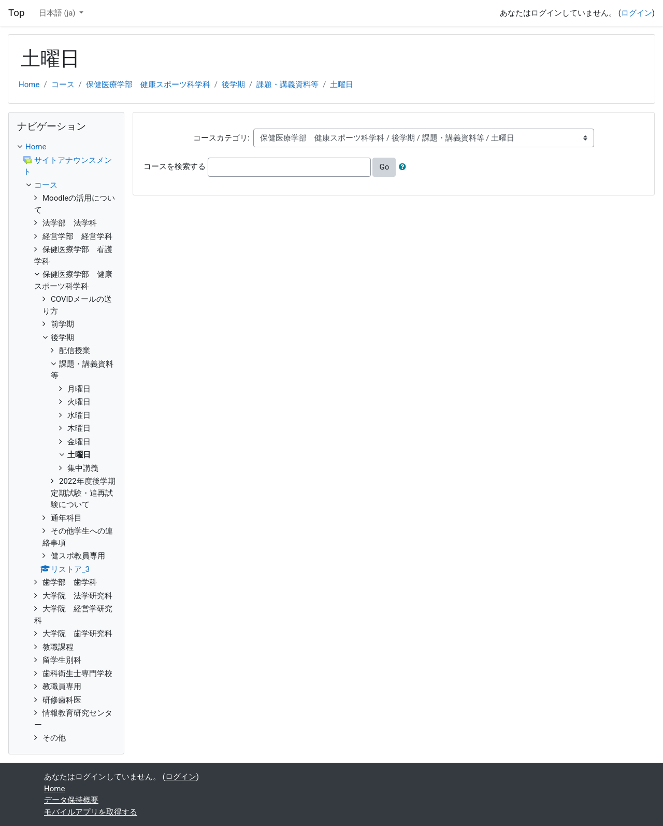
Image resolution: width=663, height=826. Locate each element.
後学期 (233, 84)
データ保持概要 (71, 800)
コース (63, 84)
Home (29, 84)
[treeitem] (66, 147)
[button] (404, 167)
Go (384, 167)
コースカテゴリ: (221, 138)
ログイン (636, 13)
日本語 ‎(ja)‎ (58, 13)
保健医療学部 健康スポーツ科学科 (148, 84)
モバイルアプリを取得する (90, 812)
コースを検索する (174, 166)
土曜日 (341, 84)
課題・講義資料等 (287, 84)
